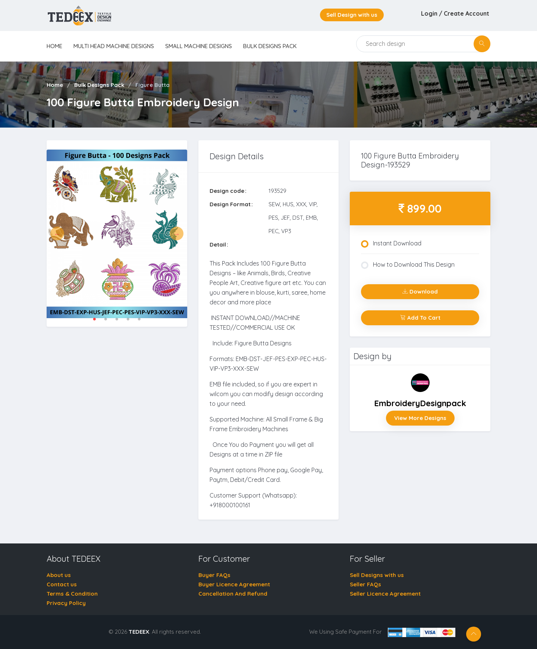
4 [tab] (128, 319)
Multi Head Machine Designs (113, 46)
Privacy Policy (66, 602)
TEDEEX (139, 631)
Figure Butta (152, 84)
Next (176, 234)
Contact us (62, 584)
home (54, 46)
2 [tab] (105, 319)
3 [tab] (116, 319)
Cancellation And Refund (232, 593)
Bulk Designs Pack (269, 46)
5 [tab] (139, 319)
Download (420, 291)
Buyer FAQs (214, 575)
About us (59, 575)
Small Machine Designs (198, 46)
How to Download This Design (408, 265)
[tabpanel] (117, 233)
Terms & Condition (72, 593)
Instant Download (391, 243)
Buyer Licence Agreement (234, 584)
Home (55, 84)
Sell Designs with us (377, 575)
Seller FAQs (365, 584)
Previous (57, 234)
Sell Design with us (351, 14)
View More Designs (420, 417)
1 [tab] (94, 319)
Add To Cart (420, 317)
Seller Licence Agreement (385, 593)
